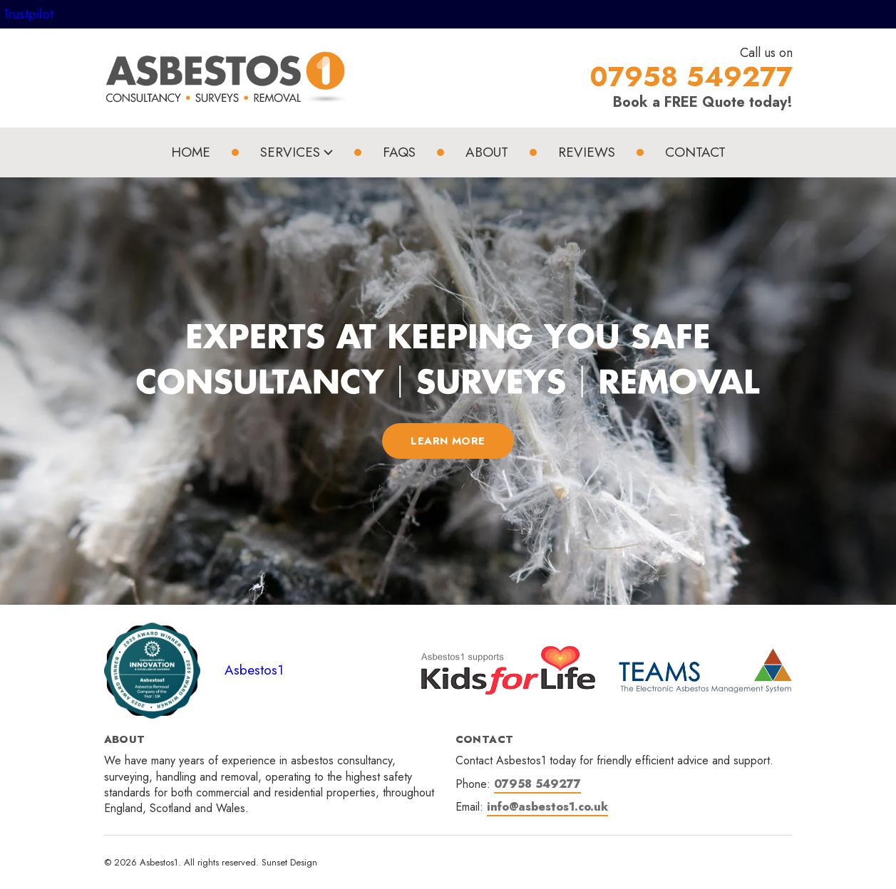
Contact (695, 152)
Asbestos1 (254, 670)
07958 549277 (537, 784)
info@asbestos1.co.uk (547, 807)
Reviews (586, 152)
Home (190, 152)
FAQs (399, 152)
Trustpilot (28, 14)
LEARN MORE (448, 441)
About (486, 152)
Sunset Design (289, 862)
